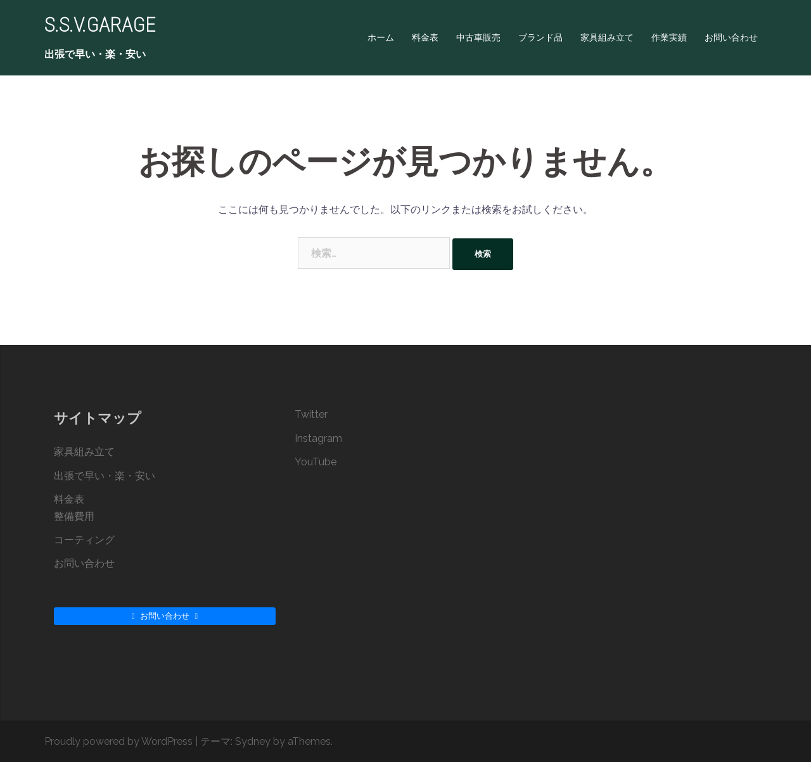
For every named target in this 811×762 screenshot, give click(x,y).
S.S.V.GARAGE (99, 25)
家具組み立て (607, 37)
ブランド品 (540, 37)
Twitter (311, 414)
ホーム (380, 37)
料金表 (425, 37)
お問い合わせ (731, 37)
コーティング (84, 540)
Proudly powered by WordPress (118, 741)
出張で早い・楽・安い (104, 476)
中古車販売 (478, 37)
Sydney (253, 741)
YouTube (315, 462)
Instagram (318, 438)
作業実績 (669, 37)
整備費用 (74, 516)
